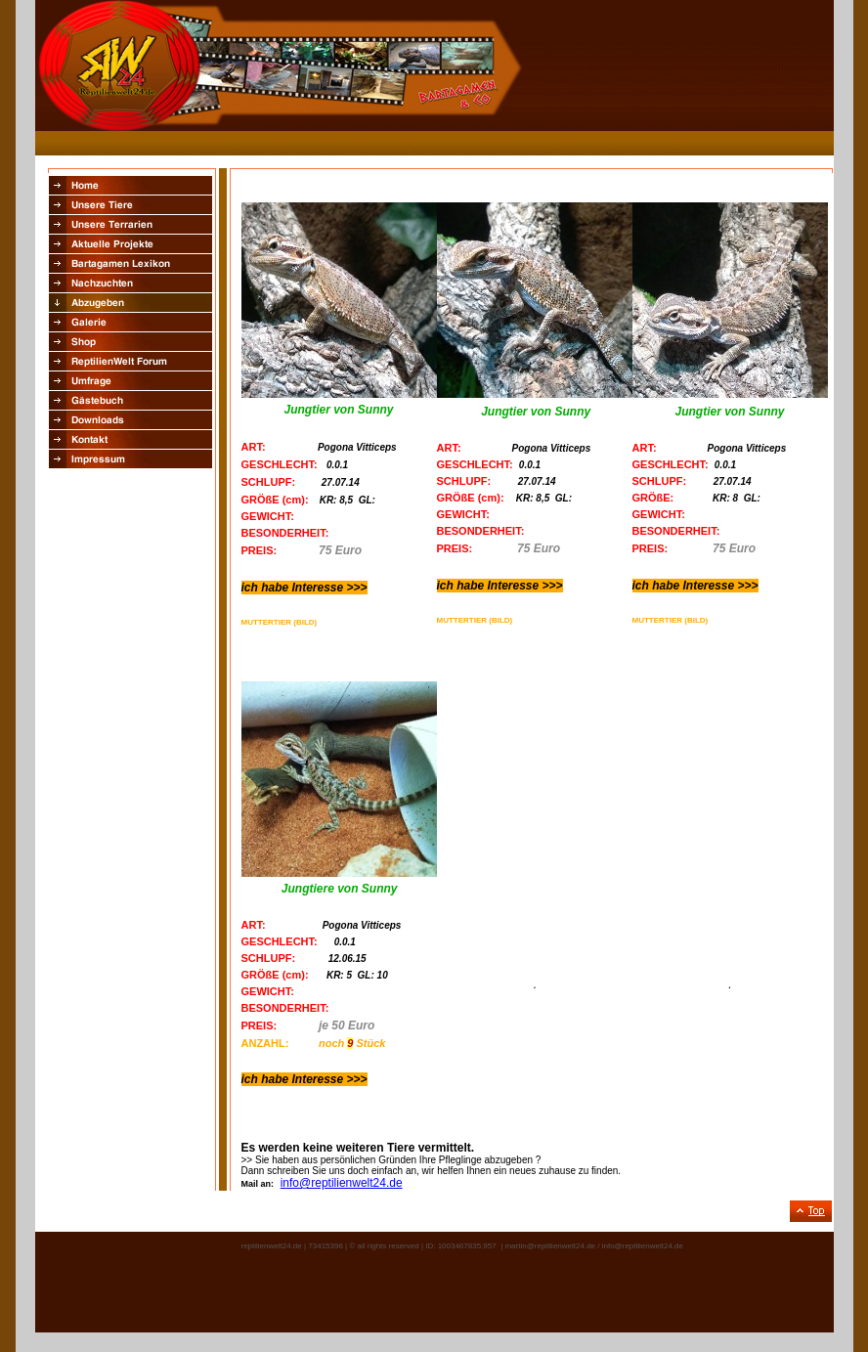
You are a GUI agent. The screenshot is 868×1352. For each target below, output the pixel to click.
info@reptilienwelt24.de (342, 1183)
